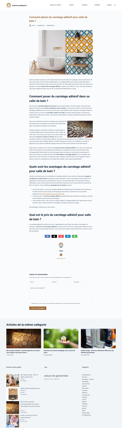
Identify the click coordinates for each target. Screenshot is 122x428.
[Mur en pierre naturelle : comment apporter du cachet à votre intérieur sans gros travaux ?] (23, 338)
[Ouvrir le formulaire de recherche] (115, 5)
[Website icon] (61, 255)
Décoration (85, 388)
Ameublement (86, 375)
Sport (83, 410)
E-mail (54, 282)
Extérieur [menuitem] (97, 5)
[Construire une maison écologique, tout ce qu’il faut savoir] (61, 338)
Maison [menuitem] (72, 5)
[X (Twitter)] (54, 236)
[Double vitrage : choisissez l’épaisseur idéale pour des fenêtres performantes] (98, 338)
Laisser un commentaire (38, 308)
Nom (32, 282)
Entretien (84, 390)
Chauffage (85, 381)
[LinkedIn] (68, 236)
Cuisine (84, 386)
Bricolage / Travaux (88, 379)
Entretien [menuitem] (84, 5)
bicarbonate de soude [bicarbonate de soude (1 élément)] (48, 379)
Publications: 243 (61, 258)
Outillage (84, 404)
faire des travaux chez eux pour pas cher (52, 194)
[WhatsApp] (74, 236)
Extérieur (84, 392)
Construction (50, 25)
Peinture (84, 406)
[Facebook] (47, 236)
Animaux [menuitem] (109, 5)
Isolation (84, 397)
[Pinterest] (61, 236)
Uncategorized (86, 415)
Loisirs (84, 399)
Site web (76, 282)
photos (84, 408)
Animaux (84, 377)
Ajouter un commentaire (37, 288)
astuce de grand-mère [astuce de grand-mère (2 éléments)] (56, 375)
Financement (86, 395)
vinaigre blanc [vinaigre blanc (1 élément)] (56, 379)
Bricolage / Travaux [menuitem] (56, 5)
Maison (84, 401)
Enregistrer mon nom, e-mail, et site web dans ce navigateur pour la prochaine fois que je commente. (55, 303)
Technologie (85, 413)
